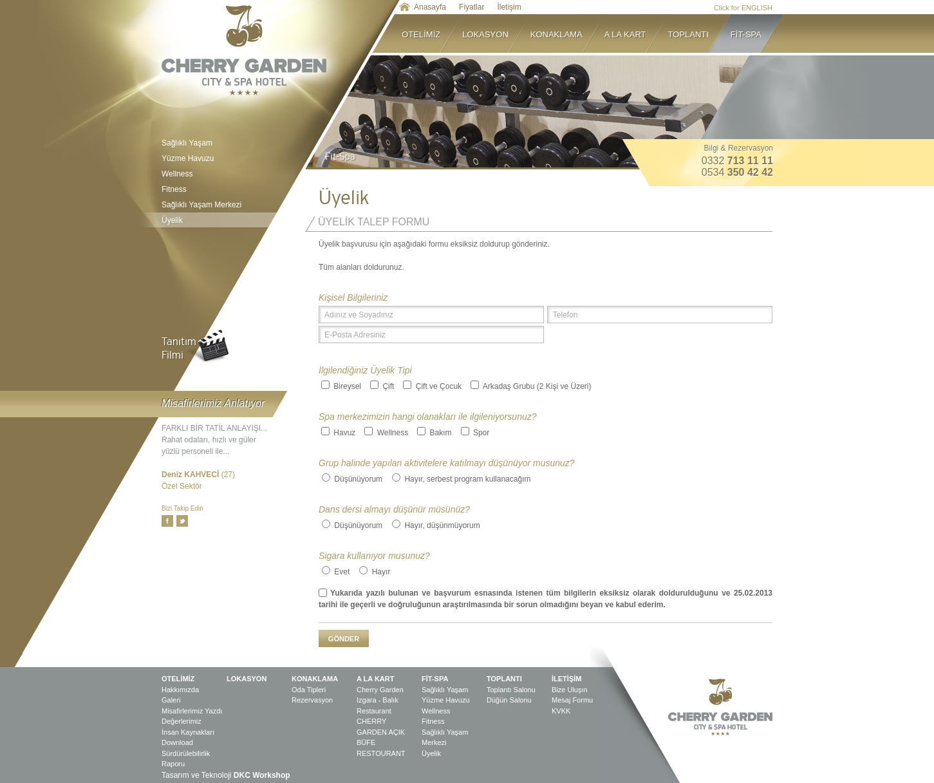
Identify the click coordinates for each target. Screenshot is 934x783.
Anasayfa (430, 7)
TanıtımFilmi (179, 348)
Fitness (174, 189)
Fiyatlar (471, 7)
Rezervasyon (312, 700)
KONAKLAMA (561, 33)
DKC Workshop (262, 775)
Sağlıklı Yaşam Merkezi (201, 204)
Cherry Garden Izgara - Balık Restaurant (380, 700)
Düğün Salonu (509, 700)
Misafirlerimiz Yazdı (192, 711)
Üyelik (227, 219)
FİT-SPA (746, 33)
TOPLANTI (694, 33)
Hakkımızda (180, 689)
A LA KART (630, 33)
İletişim (509, 7)
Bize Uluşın (570, 689)
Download (177, 742)
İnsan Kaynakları (188, 732)
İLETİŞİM (566, 679)
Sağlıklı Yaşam (187, 142)
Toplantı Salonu (511, 689)
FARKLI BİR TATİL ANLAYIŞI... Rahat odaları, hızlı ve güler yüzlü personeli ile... (214, 440)
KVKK (561, 711)
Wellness (177, 173)
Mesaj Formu (572, 700)
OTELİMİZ (426, 33)
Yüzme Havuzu (188, 158)
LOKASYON (490, 33)
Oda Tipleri (309, 689)
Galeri (171, 700)
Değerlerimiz (181, 721)
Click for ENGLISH (743, 8)
